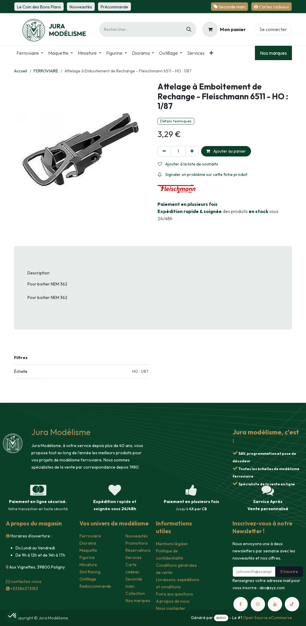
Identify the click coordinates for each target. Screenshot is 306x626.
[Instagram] (258, 604)
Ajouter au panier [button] (226, 151)
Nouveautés (137, 536)
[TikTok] (292, 604)
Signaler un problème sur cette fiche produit (202, 174)
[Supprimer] (164, 151)
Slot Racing (89, 572)
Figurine (87, 557)
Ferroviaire (90, 536)
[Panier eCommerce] (224, 29)
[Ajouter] (192, 151)
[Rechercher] (188, 29)
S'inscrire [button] (289, 571)
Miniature (88, 564)
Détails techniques (176, 121)
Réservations (138, 550)
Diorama (87, 543)
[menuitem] (30, 53)
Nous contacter (170, 608)
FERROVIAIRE (45, 71)
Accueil (20, 71)
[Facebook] (240, 604)
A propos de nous (172, 601)
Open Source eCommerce (267, 617)
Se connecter (273, 29)
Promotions (137, 543)
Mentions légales (172, 543)
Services (134, 557)
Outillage (87, 579)
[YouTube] (275, 604)
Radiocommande (95, 586)
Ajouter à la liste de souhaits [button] (188, 164)
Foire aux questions (174, 594)
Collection (135, 593)
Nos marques (273, 53)
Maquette (88, 550)
